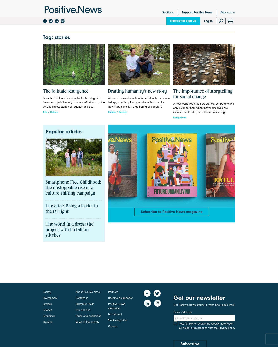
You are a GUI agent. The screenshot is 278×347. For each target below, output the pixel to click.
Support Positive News (197, 12)
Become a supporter (120, 298)
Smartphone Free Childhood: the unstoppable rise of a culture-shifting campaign (73, 188)
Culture (54, 112)
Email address (183, 312)
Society (123, 112)
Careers (113, 326)
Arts (45, 112)
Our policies (83, 310)
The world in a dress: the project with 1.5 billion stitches (69, 229)
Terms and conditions (88, 316)
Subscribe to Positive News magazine (172, 212)
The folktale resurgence (65, 91)
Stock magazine (117, 320)
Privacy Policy (227, 330)
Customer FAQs (85, 304)
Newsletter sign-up (183, 21)
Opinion (47, 322)
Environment (50, 298)
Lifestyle (48, 304)
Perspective (179, 117)
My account (115, 314)
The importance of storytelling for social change (202, 94)
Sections (168, 12)
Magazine (228, 12)
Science (47, 310)
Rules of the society (87, 322)
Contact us (82, 298)
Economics (49, 316)
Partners (113, 292)
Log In (208, 21)
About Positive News (88, 292)
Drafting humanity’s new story (137, 91)
